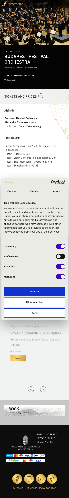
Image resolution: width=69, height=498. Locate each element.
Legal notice (45, 441)
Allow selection (34, 302)
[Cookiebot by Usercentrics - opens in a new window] (51, 182)
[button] (64, 4)
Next (43, 389)
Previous (31, 389)
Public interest (47, 434)
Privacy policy (46, 438)
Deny (34, 313)
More (57, 358)
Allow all (34, 291)
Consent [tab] (12, 191)
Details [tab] (34, 191)
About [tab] (56, 191)
